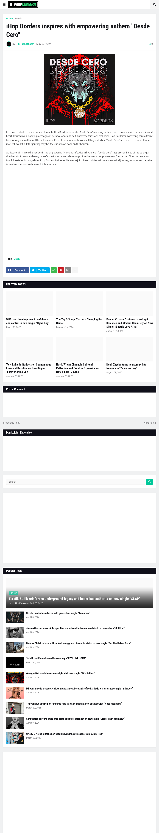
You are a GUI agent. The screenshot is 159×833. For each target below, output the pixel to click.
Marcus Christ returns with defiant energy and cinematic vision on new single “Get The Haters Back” (78, 643)
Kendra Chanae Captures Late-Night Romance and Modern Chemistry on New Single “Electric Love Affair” (129, 323)
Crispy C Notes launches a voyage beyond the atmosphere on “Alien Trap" (64, 733)
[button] (4, 4)
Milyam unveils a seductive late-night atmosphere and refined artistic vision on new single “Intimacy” (79, 688)
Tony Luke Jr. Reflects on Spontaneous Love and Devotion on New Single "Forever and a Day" (28, 368)
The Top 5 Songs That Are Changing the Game (79, 321)
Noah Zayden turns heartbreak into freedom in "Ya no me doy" (126, 366)
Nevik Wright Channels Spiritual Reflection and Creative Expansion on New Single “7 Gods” (77, 368)
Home (9, 18)
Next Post (149, 422)
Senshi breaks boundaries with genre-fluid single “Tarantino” (58, 613)
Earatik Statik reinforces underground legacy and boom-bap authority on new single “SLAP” (74, 599)
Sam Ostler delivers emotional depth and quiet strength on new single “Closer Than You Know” (75, 718)
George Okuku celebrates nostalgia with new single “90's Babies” (60, 673)
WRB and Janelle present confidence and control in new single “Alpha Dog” (27, 321)
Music (18, 18)
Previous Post (12, 422)
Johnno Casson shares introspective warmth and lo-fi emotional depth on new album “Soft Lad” (75, 628)
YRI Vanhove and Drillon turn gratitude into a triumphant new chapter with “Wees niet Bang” (74, 703)
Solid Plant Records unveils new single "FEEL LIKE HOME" (56, 658)
